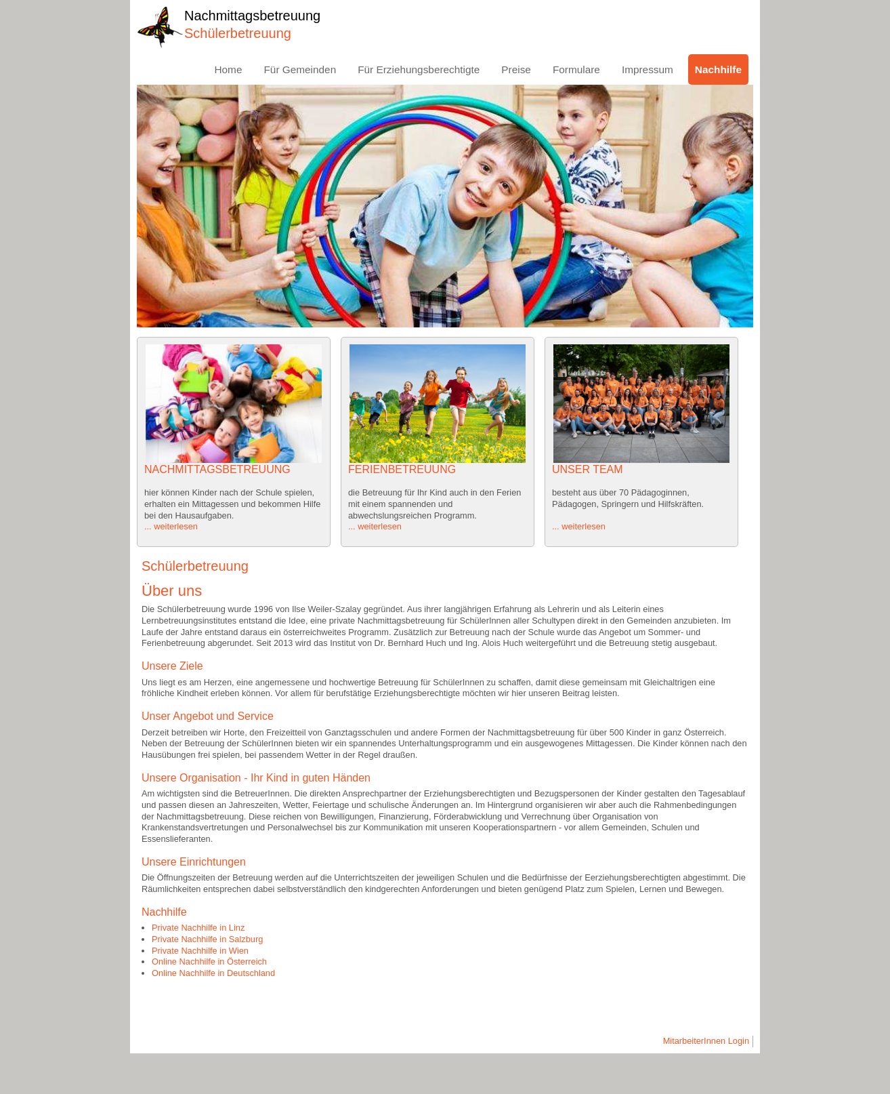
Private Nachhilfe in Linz (198, 928)
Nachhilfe (718, 69)
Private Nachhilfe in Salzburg (207, 939)
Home (228, 69)
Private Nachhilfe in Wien (200, 951)
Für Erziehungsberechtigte (419, 69)
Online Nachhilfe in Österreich (209, 961)
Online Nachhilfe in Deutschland (213, 973)
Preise (516, 69)
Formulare (576, 69)
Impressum (647, 69)
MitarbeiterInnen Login (706, 1041)
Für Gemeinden (299, 69)
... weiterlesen (171, 526)
